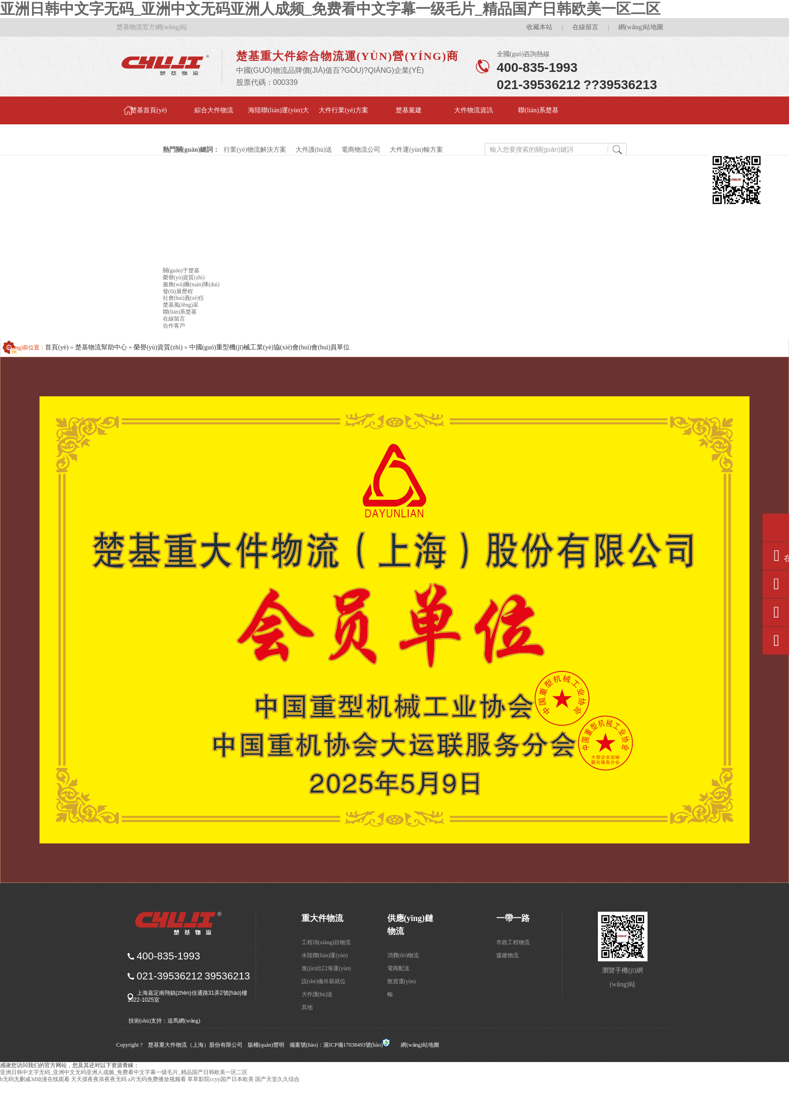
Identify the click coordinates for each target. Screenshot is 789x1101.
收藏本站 (539, 27)
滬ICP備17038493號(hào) (353, 1045)
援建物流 (507, 955)
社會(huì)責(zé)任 (184, 298)
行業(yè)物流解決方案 (255, 149)
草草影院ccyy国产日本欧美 (220, 1079)
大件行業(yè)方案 (343, 110)
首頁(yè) (57, 347)
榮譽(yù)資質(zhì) (184, 277)
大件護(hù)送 (314, 149)
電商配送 (398, 968)
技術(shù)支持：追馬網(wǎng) (164, 1020)
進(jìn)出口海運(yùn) (326, 968)
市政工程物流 (513, 942)
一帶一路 (513, 918)
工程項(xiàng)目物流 (326, 942)
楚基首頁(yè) (148, 110)
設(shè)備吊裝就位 (323, 981)
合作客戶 (174, 325)
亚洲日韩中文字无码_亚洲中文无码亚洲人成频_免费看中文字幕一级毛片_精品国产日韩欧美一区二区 (330, 8)
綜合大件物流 (213, 110)
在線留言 (585, 27)
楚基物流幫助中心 (101, 347)
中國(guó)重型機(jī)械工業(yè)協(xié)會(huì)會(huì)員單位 (269, 347)
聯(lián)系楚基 (538, 110)
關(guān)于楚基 (181, 270)
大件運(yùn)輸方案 (416, 149)
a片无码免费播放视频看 (157, 1079)
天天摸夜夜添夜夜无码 (99, 1079)
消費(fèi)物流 (403, 955)
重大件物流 (322, 918)
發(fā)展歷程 (178, 291)
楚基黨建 (409, 110)
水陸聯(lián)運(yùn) (324, 955)
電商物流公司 (361, 149)
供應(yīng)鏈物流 (410, 925)
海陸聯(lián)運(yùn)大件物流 (278, 115)
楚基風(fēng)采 (181, 305)
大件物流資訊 (473, 110)
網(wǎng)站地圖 (640, 27)
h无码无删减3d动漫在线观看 (35, 1079)
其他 (307, 1007)
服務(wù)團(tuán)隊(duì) (191, 284)
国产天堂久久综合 (277, 1079)
